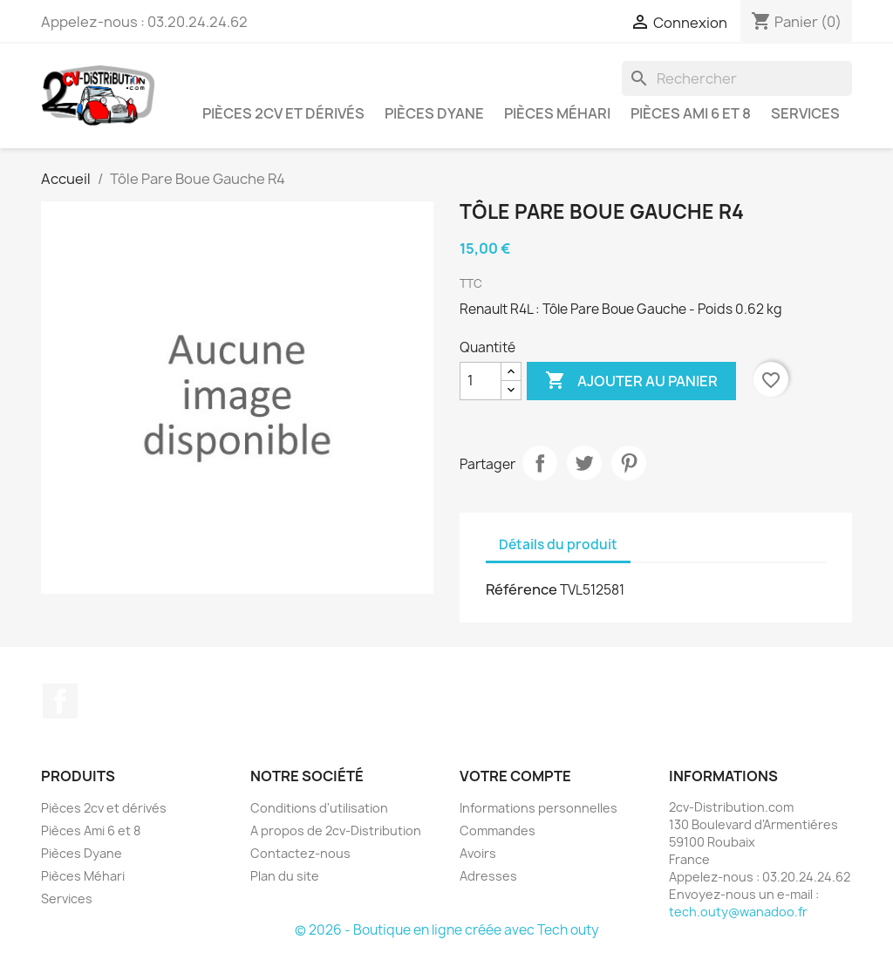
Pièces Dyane (434, 113)
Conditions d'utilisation (319, 808)
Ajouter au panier (631, 381)
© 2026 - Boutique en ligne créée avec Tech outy (447, 930)
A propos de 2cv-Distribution (335, 830)
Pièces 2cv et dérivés (283, 113)
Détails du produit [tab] (558, 544)
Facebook (60, 701)
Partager (539, 463)
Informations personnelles (538, 808)
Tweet (584, 463)
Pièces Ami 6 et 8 (691, 113)
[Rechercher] (737, 78)
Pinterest (628, 463)
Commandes (497, 830)
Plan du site (284, 876)
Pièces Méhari (557, 113)
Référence (521, 589)
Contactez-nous (300, 853)
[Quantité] (480, 381)
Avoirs (478, 853)
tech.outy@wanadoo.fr (738, 911)
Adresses (488, 876)
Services (805, 113)
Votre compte (515, 776)
